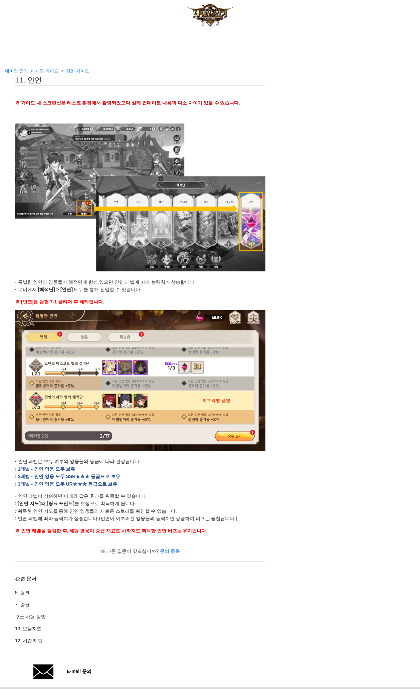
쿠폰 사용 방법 (30, 616)
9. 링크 (22, 592)
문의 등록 (170, 551)
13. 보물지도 (28, 628)
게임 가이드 (46, 70)
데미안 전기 (16, 70)
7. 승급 (22, 604)
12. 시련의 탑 (29, 640)
